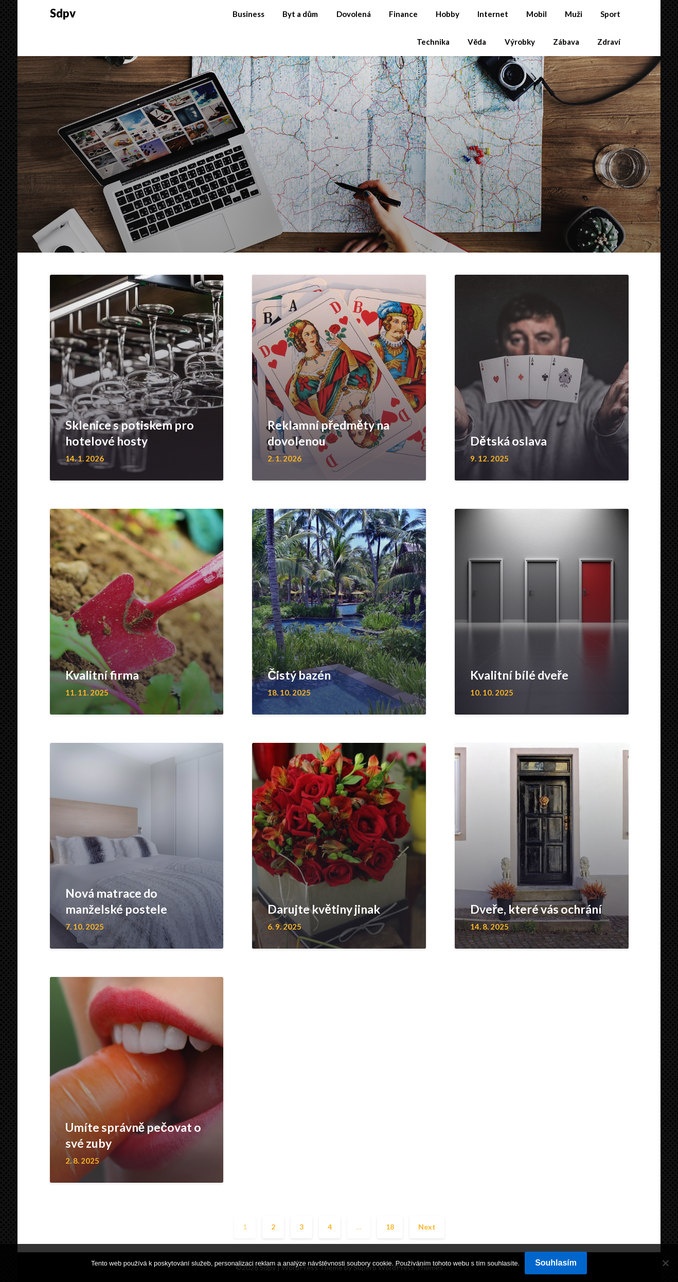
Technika (433, 41)
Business (248, 14)
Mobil (536, 14)
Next (427, 1226)
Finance (403, 14)
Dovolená (353, 14)
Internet (492, 14)
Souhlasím (556, 1262)
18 (390, 1226)
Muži (573, 14)
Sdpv (63, 13)
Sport (610, 14)
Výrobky (520, 41)
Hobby (447, 14)
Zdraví (608, 41)
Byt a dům (300, 14)
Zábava (566, 41)
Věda (477, 41)
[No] (665, 1263)
